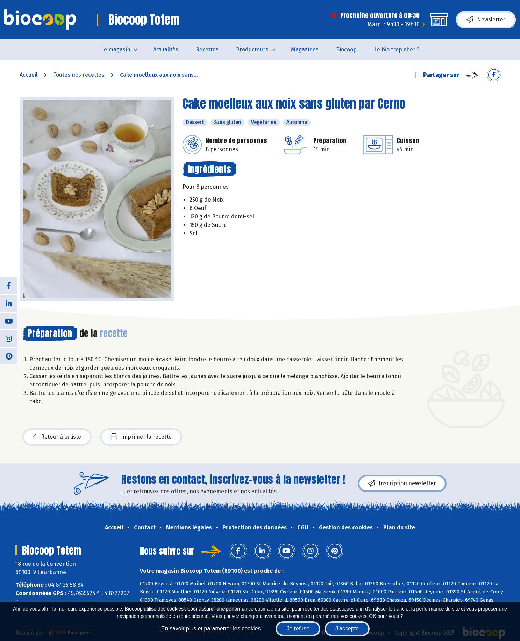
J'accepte (347, 629)
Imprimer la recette (141, 436)
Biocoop (346, 49)
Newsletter (485, 19)
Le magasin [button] (115, 49)
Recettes (207, 49)
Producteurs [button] (252, 49)
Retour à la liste (57, 436)
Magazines (305, 49)
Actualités (165, 49)
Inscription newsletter (402, 483)
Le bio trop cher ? (396, 49)
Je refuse (297, 629)
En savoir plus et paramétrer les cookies (211, 629)
